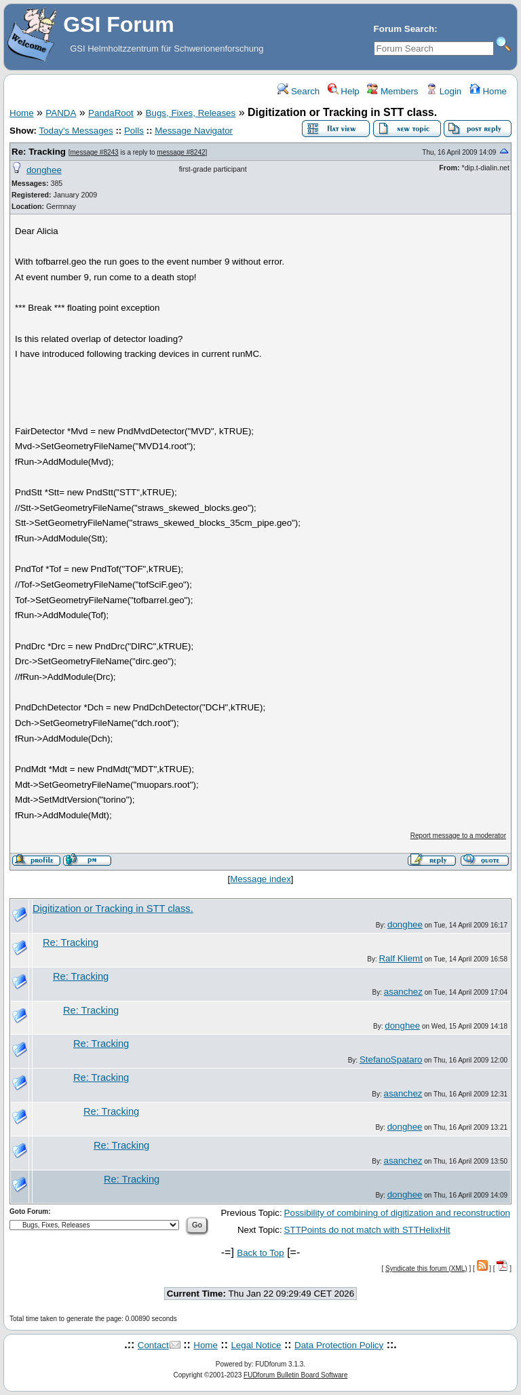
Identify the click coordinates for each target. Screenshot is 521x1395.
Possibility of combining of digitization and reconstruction (397, 1213)
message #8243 (94, 152)
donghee (44, 170)
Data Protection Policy (338, 1345)
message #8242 (181, 152)
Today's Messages (76, 131)
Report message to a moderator (458, 835)
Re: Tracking (39, 152)
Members (392, 91)
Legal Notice (256, 1345)
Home (488, 91)
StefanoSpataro (391, 1059)
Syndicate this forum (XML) (426, 1268)
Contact (153, 1345)
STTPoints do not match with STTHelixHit (367, 1230)
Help (344, 91)
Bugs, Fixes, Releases (191, 113)
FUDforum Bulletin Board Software (295, 1375)
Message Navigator (194, 131)
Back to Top (260, 1253)
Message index (260, 879)
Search (298, 91)
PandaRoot (111, 113)
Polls (134, 131)
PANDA (60, 113)
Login (443, 91)
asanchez (403, 992)
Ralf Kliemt (400, 958)
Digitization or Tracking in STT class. (113, 908)
